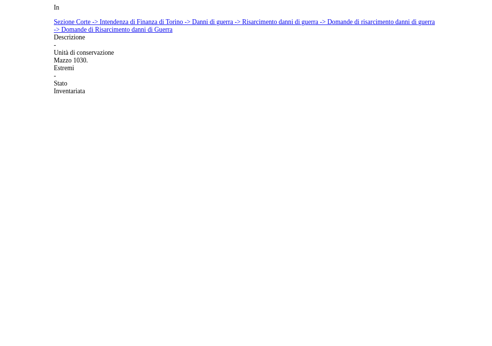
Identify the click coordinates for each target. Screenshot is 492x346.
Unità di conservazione (84, 52)
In (56, 7)
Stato (60, 83)
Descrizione (69, 37)
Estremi (64, 68)
